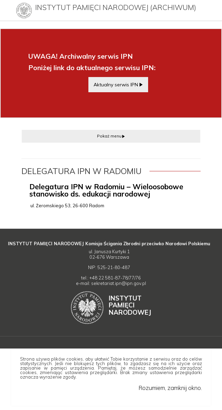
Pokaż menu (109, 136)
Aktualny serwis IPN (116, 84)
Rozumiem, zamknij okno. (170, 387)
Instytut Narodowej (130, 305)
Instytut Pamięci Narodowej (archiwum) (115, 7)
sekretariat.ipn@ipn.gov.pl (118, 283)
